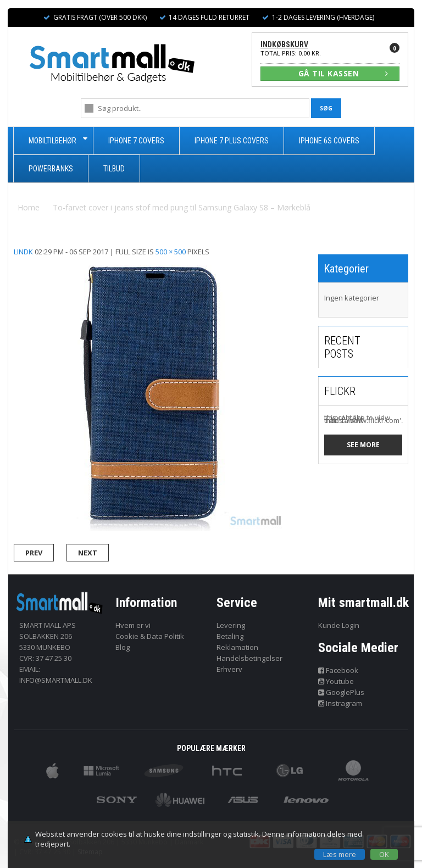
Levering (230, 625)
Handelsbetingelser (249, 658)
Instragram (340, 703)
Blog (122, 647)
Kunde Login (338, 625)
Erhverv (229, 669)
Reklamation (237, 647)
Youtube (336, 681)
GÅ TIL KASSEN (343, 73)
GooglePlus (341, 692)
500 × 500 (171, 252)
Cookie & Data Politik (149, 636)
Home (29, 207)
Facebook (338, 670)
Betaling (229, 636)
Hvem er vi (133, 625)
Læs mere (339, 854)
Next (87, 553)
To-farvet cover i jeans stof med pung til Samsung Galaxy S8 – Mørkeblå (181, 207)
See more (363, 444)
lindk (23, 252)
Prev (33, 553)
